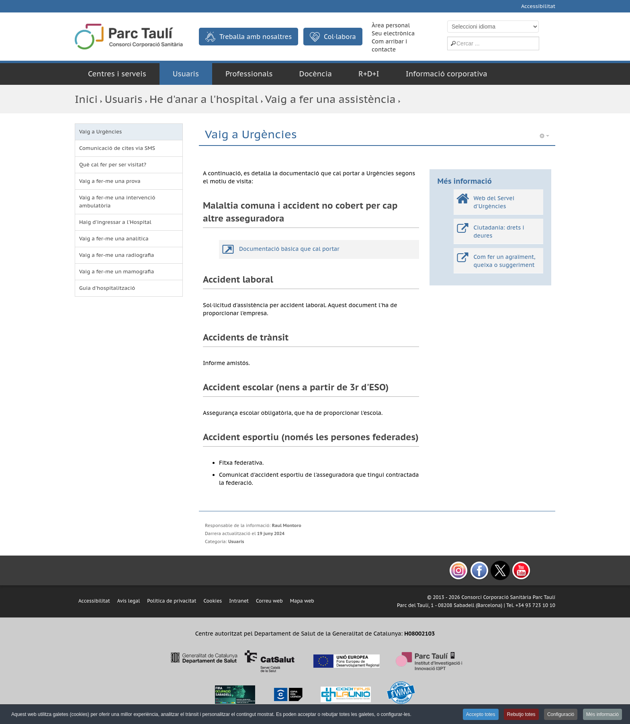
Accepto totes (480, 714)
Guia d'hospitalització (107, 288)
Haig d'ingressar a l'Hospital (115, 222)
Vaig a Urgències (100, 131)
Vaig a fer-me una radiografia (116, 255)
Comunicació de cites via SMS (117, 148)
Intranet (239, 601)
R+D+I (368, 73)
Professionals (249, 73)
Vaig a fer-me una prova (110, 181)
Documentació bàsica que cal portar (289, 248)
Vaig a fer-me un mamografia (116, 271)
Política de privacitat (171, 601)
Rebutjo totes (521, 714)
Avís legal (128, 601)
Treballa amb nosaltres (248, 37)
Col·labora (333, 37)
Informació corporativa (446, 73)
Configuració (560, 714)
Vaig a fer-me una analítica (114, 238)
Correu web (269, 601)
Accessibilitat (538, 6)
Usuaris (186, 73)
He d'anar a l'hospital (203, 99)
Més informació (602, 714)
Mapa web (302, 601)
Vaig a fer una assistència (330, 99)
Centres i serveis (117, 73)
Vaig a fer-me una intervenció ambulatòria (117, 201)
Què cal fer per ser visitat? (112, 164)
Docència (315, 73)
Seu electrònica (393, 33)
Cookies (212, 601)
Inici (86, 99)
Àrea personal (391, 25)
